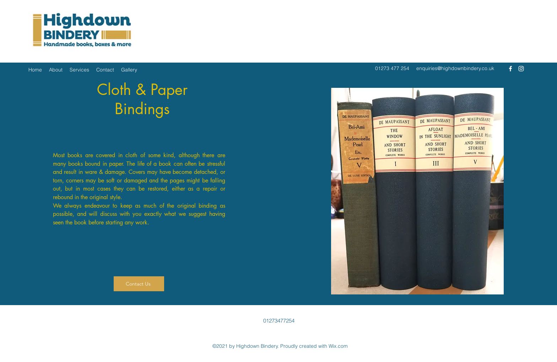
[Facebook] (510, 68)
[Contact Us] (139, 283)
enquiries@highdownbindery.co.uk (455, 68)
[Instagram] (521, 68)
